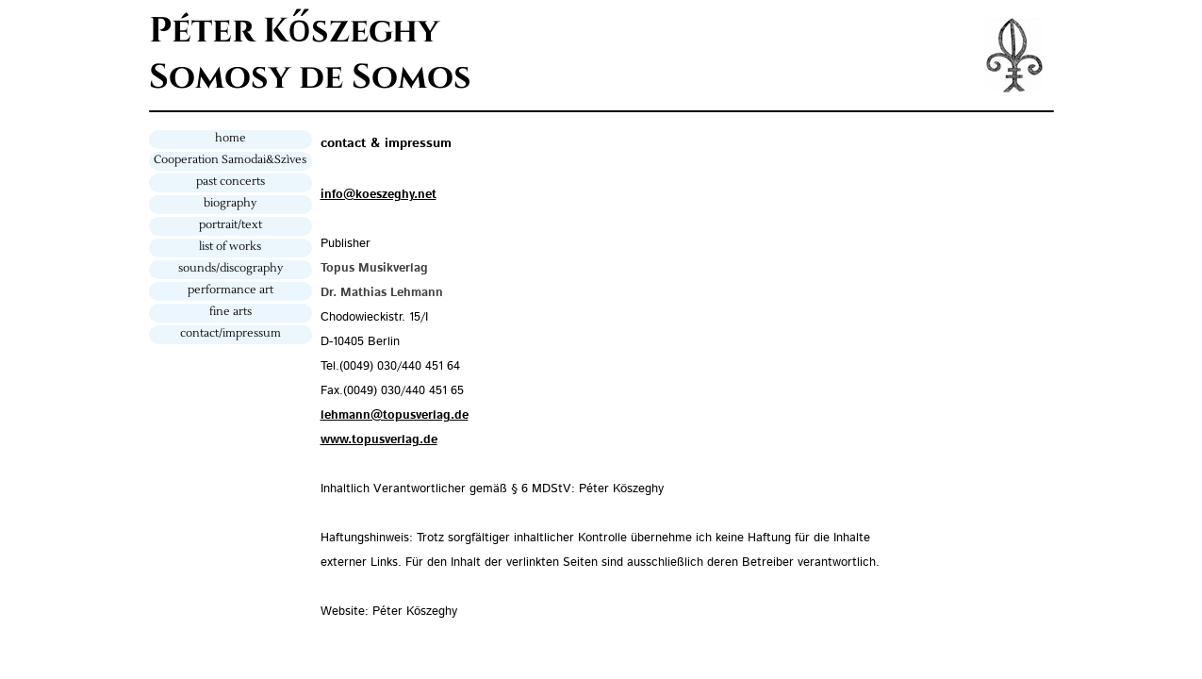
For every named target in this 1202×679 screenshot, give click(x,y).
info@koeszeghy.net (378, 195)
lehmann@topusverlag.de (395, 415)
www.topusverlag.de (379, 440)
